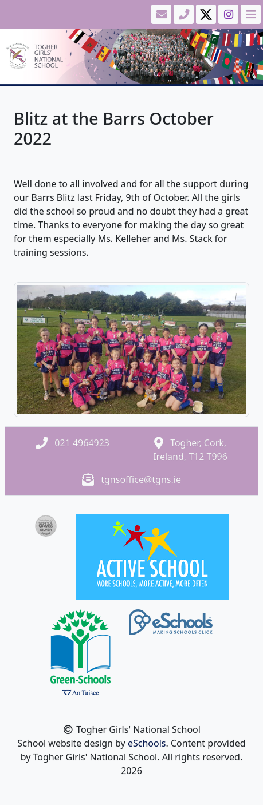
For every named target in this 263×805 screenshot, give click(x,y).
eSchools (147, 743)
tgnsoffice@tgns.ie (141, 479)
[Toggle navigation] (249, 14)
